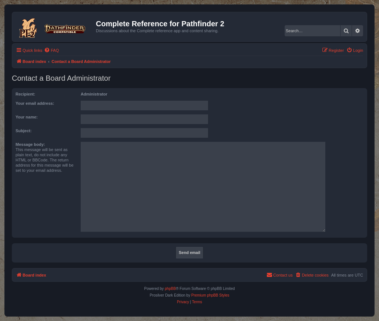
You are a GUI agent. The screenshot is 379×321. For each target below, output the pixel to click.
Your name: (27, 117)
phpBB (170, 289)
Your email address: (35, 103)
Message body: (30, 144)
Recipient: (25, 94)
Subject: (23, 130)
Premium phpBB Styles (210, 295)
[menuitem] (51, 50)
